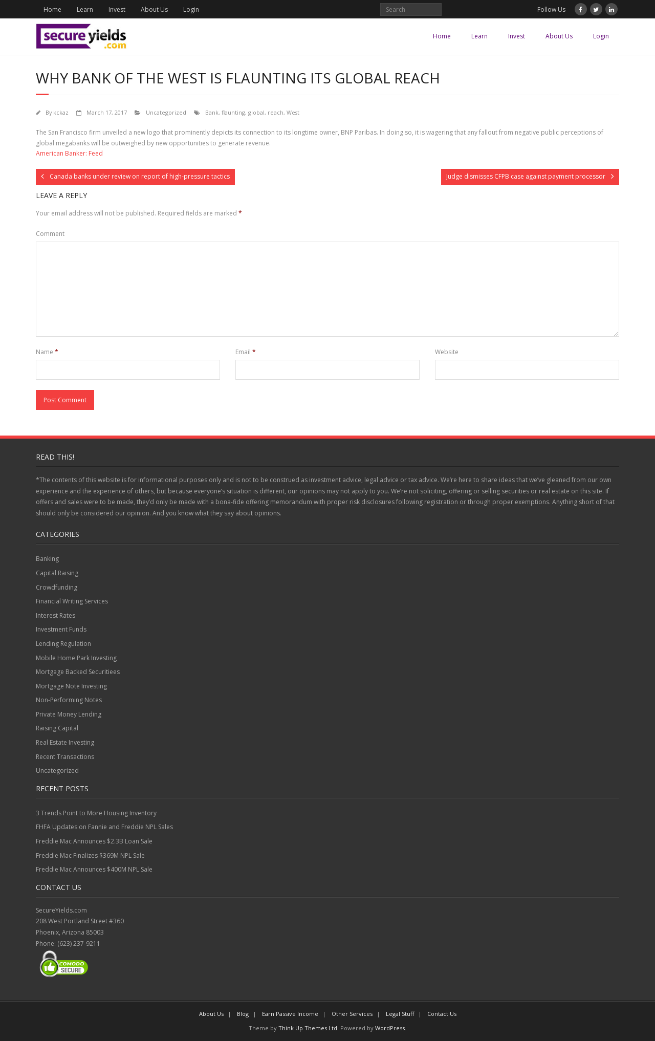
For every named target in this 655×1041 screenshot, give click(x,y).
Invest (116, 9)
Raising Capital (57, 728)
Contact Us (441, 1013)
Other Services (352, 1013)
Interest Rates (55, 615)
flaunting (233, 112)
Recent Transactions (65, 756)
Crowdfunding (56, 587)
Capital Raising (57, 573)
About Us (154, 9)
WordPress (390, 1028)
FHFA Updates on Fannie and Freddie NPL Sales (104, 826)
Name (47, 352)
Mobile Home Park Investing (76, 658)
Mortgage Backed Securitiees (78, 671)
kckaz (61, 112)
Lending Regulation (63, 643)
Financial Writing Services (72, 601)
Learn (85, 9)
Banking (47, 558)
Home (52, 9)
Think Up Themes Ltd (307, 1028)
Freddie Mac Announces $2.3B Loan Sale (94, 841)
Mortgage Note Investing (71, 686)
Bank (212, 112)
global (256, 112)
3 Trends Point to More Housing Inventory (96, 813)
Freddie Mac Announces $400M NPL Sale (94, 869)
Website (446, 352)
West (293, 112)
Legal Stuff (400, 1013)
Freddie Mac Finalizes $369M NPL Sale (90, 855)
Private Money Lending (68, 714)
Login (191, 9)
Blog (243, 1013)
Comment (50, 233)
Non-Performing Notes (69, 700)
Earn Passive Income (290, 1013)
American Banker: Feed (69, 153)
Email (245, 352)
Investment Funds (61, 629)
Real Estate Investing (65, 742)
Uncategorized (166, 112)
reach (275, 112)
